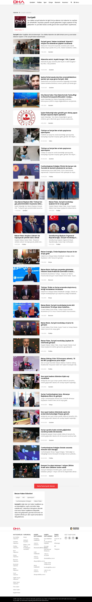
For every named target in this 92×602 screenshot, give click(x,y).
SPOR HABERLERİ (36, 563)
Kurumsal (65, 2)
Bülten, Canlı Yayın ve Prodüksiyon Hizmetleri (26, 544)
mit (23, 494)
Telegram (56, 546)
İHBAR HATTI (56, 532)
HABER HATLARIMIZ (38, 532)
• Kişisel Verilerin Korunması (70, 600)
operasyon (30, 494)
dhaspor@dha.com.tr (39, 571)
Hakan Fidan (38, 498)
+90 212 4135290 (46, 551)
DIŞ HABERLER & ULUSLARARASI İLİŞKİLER (48, 538)
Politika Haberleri (15, 543)
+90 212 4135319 (36, 540)
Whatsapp (57, 540)
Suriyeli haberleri (26, 9)
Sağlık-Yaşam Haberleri (16, 575)
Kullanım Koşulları (25, 537)
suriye (18, 494)
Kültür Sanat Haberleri (16, 579)
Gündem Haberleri (15, 539)
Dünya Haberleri (15, 552)
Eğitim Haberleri (15, 566)
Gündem (32, 2)
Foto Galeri (16, 583)
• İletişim (61, 600)
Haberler (15, 9)
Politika (39, 2)
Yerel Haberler (15, 570)
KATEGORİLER (17, 531)
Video (50, 138)
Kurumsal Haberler (15, 561)
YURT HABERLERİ (36, 549)
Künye (25, 534)
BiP (55, 543)
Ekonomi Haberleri (15, 557)
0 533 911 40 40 (57, 536)
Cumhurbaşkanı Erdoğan (23, 498)
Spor (45, 2)
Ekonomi (57, 2)
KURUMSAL (27, 531)
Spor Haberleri (15, 548)
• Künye (56, 600)
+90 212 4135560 (36, 554)
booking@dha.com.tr (49, 564)
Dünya (51, 2)
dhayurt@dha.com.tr (39, 558)
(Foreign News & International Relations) (47, 545)
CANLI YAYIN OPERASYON (47, 560)
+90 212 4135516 (36, 567)
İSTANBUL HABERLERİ (36, 536)
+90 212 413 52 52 (47, 567)
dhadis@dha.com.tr (49, 555)
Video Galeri (16, 586)
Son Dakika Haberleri (16, 534)
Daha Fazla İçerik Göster (46, 483)
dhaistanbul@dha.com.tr (40, 544)
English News (16, 589)
